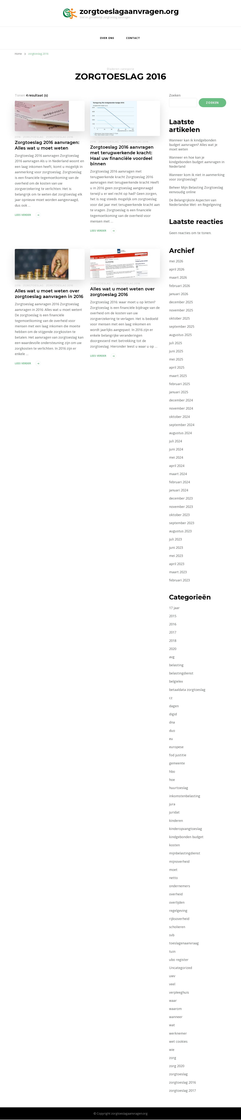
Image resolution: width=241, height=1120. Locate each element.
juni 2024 (176, 449)
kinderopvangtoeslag (185, 829)
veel (172, 984)
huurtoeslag (178, 788)
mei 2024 (176, 458)
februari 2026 (179, 286)
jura (172, 804)
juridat (174, 812)
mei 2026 (176, 261)
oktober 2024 (179, 417)
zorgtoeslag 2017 (182, 1090)
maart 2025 (178, 376)
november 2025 (181, 310)
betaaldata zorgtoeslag (187, 690)
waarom (175, 1009)
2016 (18, 136)
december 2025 (181, 302)
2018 (172, 641)
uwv (172, 976)
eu (171, 739)
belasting (176, 665)
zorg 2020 (176, 1066)
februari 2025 (179, 384)
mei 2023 (176, 556)
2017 (172, 632)
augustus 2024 (180, 433)
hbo (172, 771)
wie (171, 1050)
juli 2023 (175, 539)
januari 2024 (178, 490)
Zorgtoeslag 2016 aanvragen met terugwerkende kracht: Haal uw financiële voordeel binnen (122, 156)
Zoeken (174, 95)
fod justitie (177, 755)
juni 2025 (176, 351)
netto (173, 878)
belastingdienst (181, 673)
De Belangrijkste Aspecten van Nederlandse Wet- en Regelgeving (195, 202)
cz (170, 698)
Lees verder (23, 215)
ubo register (179, 960)
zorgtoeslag (33, 136)
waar (173, 1001)
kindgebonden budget (186, 837)
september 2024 (182, 425)
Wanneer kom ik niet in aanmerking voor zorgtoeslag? (197, 177)
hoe (172, 780)
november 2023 (181, 507)
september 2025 (182, 327)
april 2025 (176, 368)
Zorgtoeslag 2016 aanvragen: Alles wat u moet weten (47, 145)
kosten (174, 845)
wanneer (175, 1017)
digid (173, 714)
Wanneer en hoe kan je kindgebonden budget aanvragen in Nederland (197, 162)
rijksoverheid (179, 919)
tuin (172, 951)
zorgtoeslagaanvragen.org (129, 11)
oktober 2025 (179, 318)
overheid (176, 894)
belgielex (176, 681)
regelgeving (178, 911)
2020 (172, 649)
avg (172, 657)
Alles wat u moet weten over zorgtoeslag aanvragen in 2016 (49, 294)
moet (173, 870)
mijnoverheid (179, 861)
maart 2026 (178, 278)
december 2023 (181, 498)
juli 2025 (175, 343)
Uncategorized (180, 968)
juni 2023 (176, 548)
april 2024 (176, 466)
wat (172, 1025)
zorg (172, 1058)
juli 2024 (175, 441)
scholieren (177, 927)
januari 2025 (178, 392)
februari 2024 (179, 482)
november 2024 (181, 408)
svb (172, 935)
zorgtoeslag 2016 (59, 136)
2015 (172, 616)
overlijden (176, 902)
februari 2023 (179, 580)
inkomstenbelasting (184, 796)
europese (176, 747)
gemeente (177, 763)
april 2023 (176, 564)
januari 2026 (178, 294)
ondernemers (179, 886)
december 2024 (181, 400)
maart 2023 (178, 572)
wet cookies (178, 1041)
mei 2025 (176, 359)
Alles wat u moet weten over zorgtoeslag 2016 (122, 292)
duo (172, 731)
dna (172, 722)
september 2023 (182, 523)
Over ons (107, 38)
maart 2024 (178, 474)
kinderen (176, 821)
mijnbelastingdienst (184, 853)
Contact (133, 38)
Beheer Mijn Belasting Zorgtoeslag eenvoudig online (196, 189)
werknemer (178, 1033)
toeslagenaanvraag (184, 943)
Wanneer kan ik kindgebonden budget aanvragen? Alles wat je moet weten (193, 144)
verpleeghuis (179, 992)
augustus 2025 (180, 335)
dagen (174, 706)
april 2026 (176, 269)
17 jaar (174, 608)
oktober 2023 (179, 515)
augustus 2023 (180, 531)
